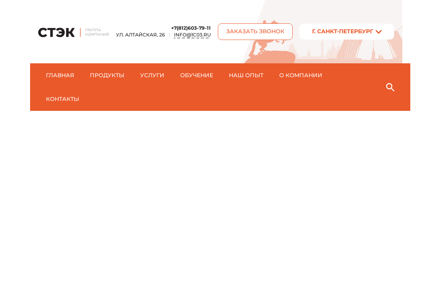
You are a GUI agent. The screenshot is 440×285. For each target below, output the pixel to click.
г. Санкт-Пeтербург (342, 31)
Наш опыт (246, 75)
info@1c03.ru (192, 35)
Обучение (196, 75)
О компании (300, 75)
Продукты (107, 75)
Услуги (152, 75)
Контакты (62, 99)
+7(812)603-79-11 (191, 28)
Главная (60, 75)
